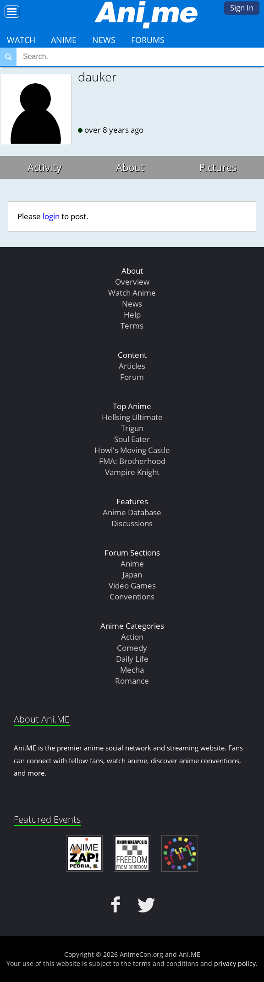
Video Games (132, 585)
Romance (132, 680)
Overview (132, 281)
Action (132, 636)
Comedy (132, 647)
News (104, 39)
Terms (132, 325)
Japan (132, 574)
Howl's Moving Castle (132, 450)
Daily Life (132, 658)
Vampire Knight (132, 472)
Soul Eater (132, 439)
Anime (64, 39)
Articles (132, 366)
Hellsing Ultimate (132, 417)
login (51, 216)
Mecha (132, 669)
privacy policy (235, 963)
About (130, 167)
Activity (44, 167)
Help (132, 314)
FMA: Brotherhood (132, 461)
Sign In (241, 7)
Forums (148, 39)
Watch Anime (132, 292)
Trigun (132, 428)
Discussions (132, 523)
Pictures (218, 167)
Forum (132, 377)
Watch (21, 39)
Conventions (132, 596)
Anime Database (132, 512)
